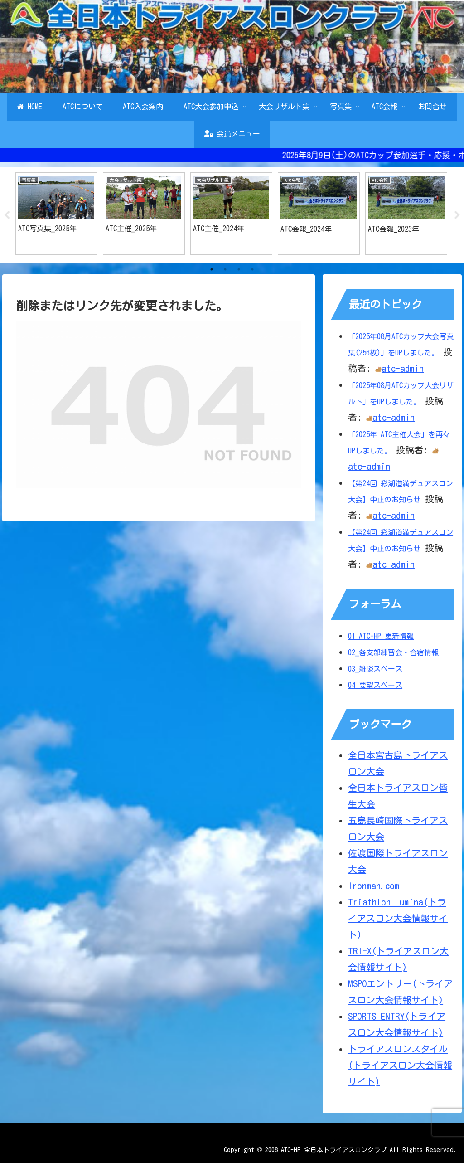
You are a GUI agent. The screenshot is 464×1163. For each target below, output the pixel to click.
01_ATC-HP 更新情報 (381, 636)
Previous (6, 215)
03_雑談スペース (375, 668)
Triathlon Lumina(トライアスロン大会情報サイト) (398, 918)
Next (457, 215)
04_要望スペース (375, 685)
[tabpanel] (56, 213)
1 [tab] (211, 269)
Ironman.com (373, 885)
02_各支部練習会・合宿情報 (393, 652)
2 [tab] (225, 269)
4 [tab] (252, 269)
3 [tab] (238, 269)
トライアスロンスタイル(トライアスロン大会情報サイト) (400, 1065)
